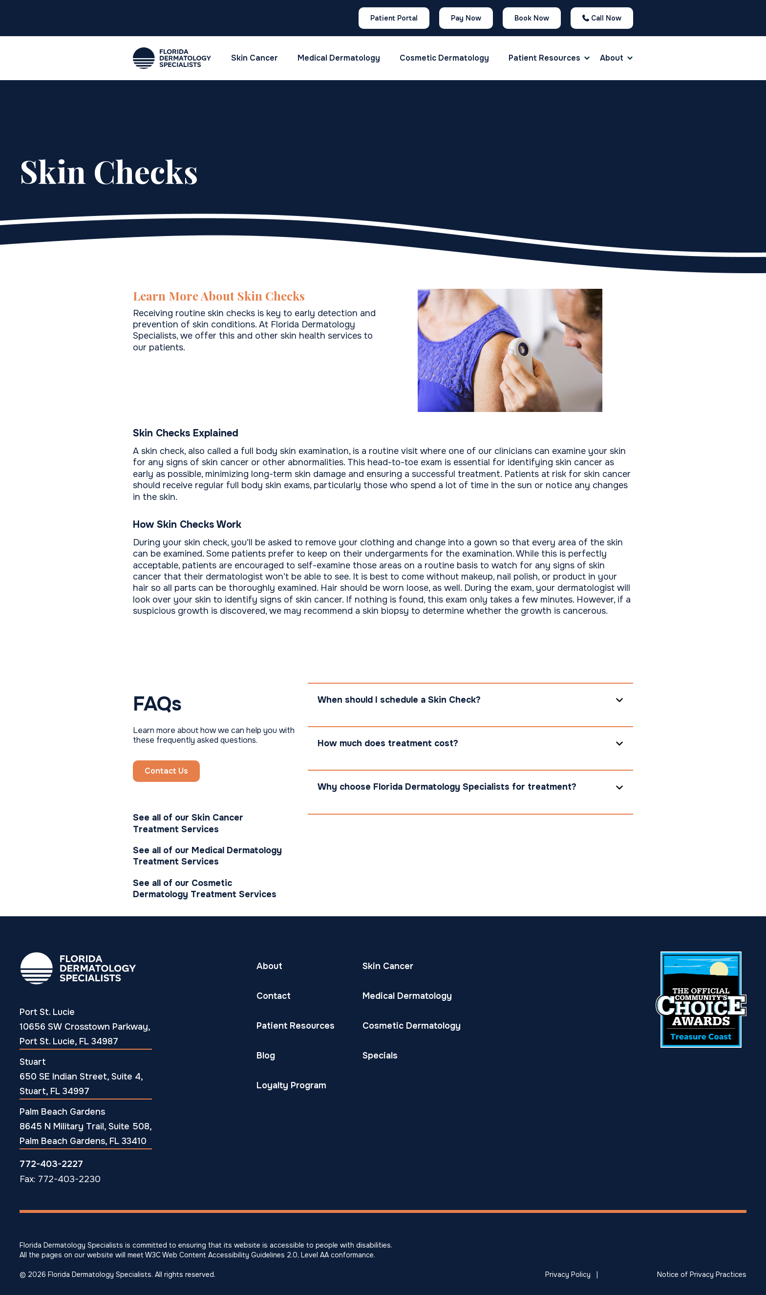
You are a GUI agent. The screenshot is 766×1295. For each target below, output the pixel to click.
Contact (273, 996)
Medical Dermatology (339, 58)
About (611, 58)
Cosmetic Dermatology (444, 58)
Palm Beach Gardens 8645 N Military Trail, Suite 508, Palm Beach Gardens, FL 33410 (86, 1126)
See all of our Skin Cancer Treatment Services (188, 823)
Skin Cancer (254, 58)
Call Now (601, 18)
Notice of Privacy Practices (701, 1274)
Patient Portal (394, 18)
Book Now (531, 18)
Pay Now (466, 18)
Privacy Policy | (571, 1274)
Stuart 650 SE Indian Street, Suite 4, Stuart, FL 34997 (81, 1077)
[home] (172, 58)
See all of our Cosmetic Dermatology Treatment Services (205, 889)
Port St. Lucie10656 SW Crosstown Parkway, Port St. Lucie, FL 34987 (85, 1027)
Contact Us (166, 771)
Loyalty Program (291, 1085)
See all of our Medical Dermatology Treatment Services (207, 856)
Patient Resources (544, 58)
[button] (544, 58)
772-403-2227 (51, 1164)
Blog (265, 1055)
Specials (380, 1055)
